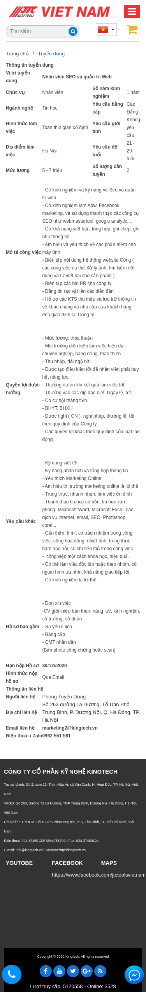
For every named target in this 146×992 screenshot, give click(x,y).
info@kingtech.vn (29, 850)
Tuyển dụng (51, 53)
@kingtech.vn (82, 728)
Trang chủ (17, 53)
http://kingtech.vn (72, 850)
